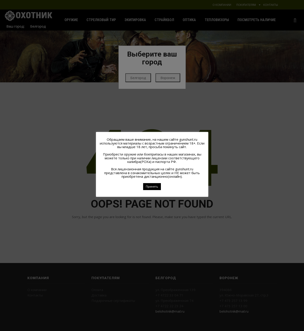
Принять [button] (152, 186)
